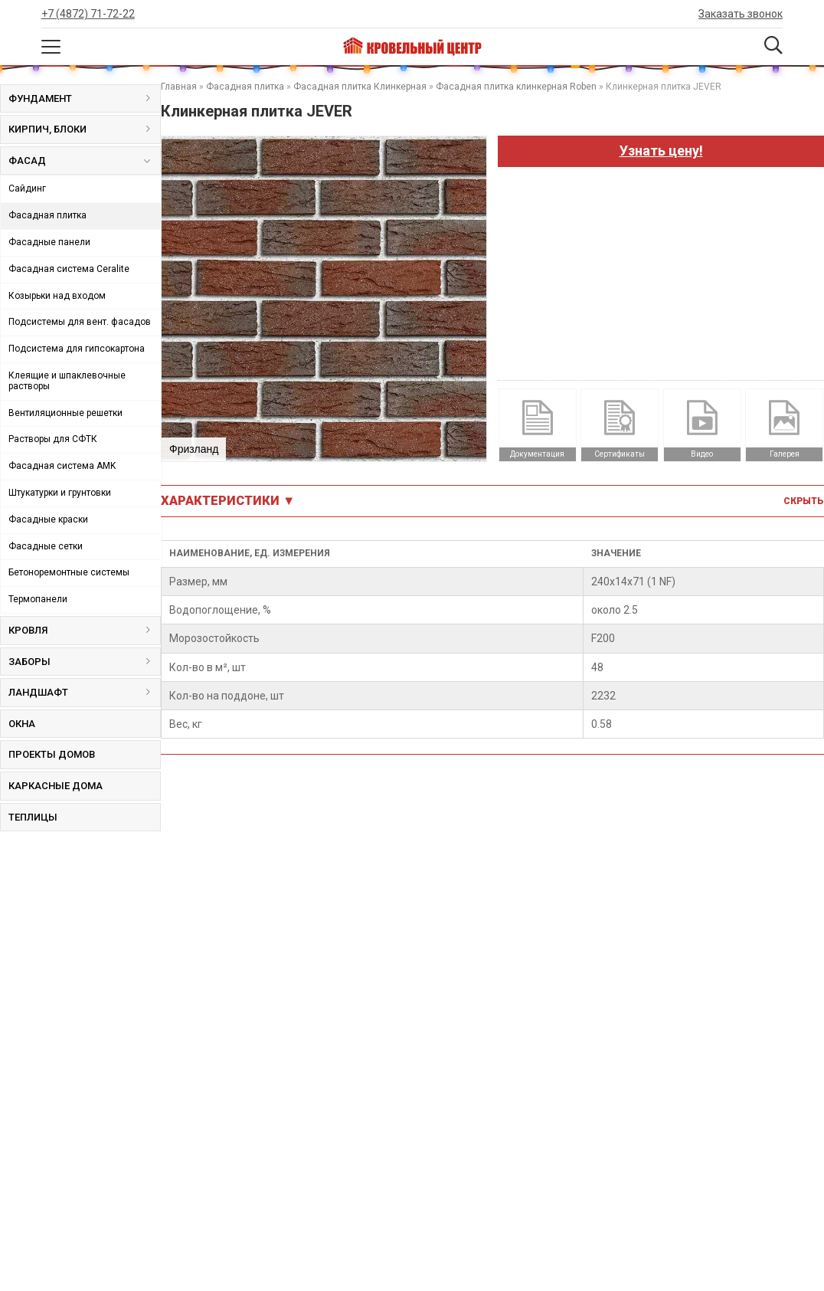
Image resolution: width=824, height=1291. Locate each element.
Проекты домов (51, 754)
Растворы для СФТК (52, 439)
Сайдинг (27, 188)
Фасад (78, 164)
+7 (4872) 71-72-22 (88, 14)
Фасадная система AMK (62, 465)
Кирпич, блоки (84, 129)
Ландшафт (84, 692)
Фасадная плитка (47, 215)
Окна (21, 723)
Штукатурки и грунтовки (59, 492)
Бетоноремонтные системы (68, 572)
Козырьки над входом (57, 295)
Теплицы (32, 817)
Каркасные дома (55, 785)
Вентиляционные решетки (65, 413)
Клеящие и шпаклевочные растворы (67, 381)
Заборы (84, 661)
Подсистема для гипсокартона (76, 348)
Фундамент (84, 98)
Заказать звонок (740, 14)
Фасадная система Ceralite (68, 269)
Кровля (84, 630)
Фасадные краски (48, 519)
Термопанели (37, 599)
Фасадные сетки (45, 546)
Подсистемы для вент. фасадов (79, 321)
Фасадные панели (49, 242)
